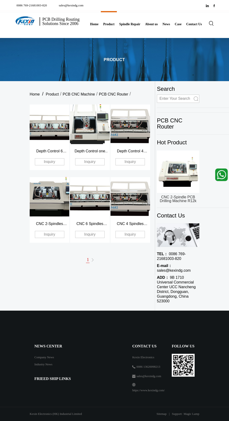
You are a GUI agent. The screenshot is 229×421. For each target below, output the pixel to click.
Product (108, 24)
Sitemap (161, 414)
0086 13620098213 (148, 366)
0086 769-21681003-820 (32, 5)
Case (178, 24)
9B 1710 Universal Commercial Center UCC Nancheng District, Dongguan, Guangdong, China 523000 (176, 289)
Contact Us (194, 24)
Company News (44, 357)
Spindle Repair (129, 24)
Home (94, 24)
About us (151, 24)
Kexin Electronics (143, 357)
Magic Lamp (191, 414)
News (166, 24)
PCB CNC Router (113, 94)
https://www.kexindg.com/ (148, 390)
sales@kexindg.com (71, 5)
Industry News (43, 364)
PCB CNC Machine (79, 94)
